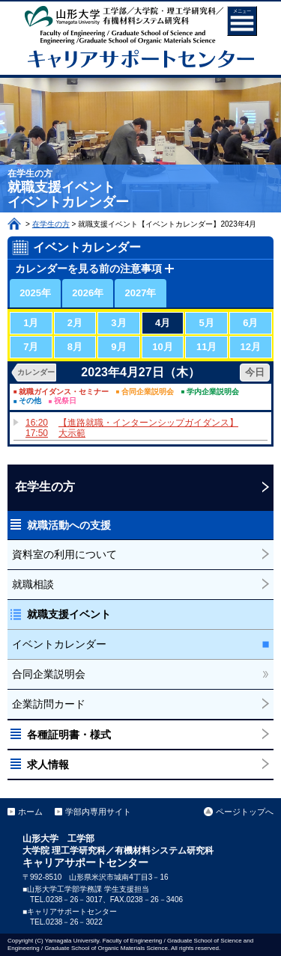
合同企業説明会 (48, 674)
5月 (206, 322)
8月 (74, 346)
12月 (251, 346)
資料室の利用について (64, 554)
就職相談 (33, 584)
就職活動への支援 (69, 525)
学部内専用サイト (98, 811)
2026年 (87, 292)
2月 (74, 322)
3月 (118, 322)
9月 (118, 346)
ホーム (14, 224)
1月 (30, 322)
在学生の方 (51, 224)
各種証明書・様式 (69, 735)
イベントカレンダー (59, 644)
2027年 (141, 292)
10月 (162, 346)
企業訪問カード (48, 704)
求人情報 (48, 764)
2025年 (35, 292)
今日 (255, 372)
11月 (206, 346)
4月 (162, 322)
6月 (250, 322)
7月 (30, 346)
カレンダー (36, 372)
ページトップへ (245, 811)
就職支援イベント (69, 614)
